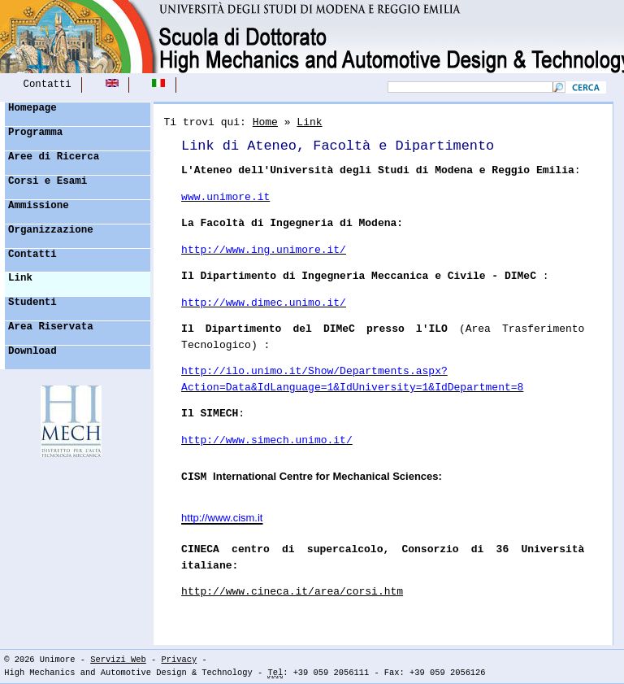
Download (32, 351)
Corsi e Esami (47, 181)
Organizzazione (50, 230)
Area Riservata (50, 327)
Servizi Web (118, 659)
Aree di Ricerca (53, 157)
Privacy (179, 659)
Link (20, 278)
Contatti (48, 84)
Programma (35, 132)
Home (265, 122)
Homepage (32, 108)
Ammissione (38, 205)
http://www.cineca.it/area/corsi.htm (292, 592)
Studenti (32, 302)
